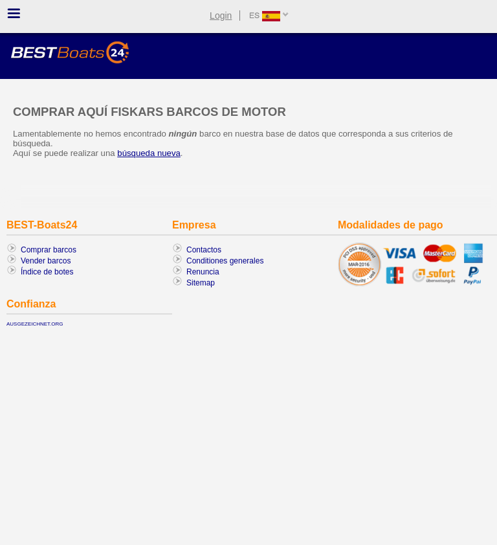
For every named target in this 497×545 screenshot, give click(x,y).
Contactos (203, 249)
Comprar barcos (48, 249)
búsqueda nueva (149, 153)
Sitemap (200, 282)
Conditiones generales (224, 260)
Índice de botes (47, 271)
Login (221, 15)
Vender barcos (46, 260)
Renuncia (202, 271)
